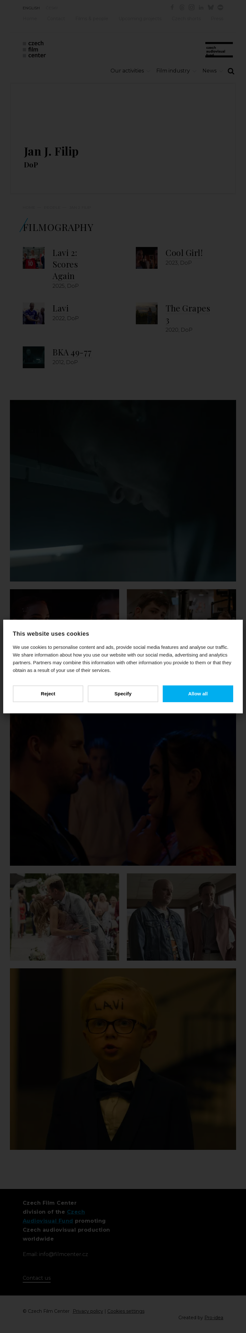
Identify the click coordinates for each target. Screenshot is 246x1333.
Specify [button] (122, 693)
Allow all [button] (198, 693)
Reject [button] (48, 693)
